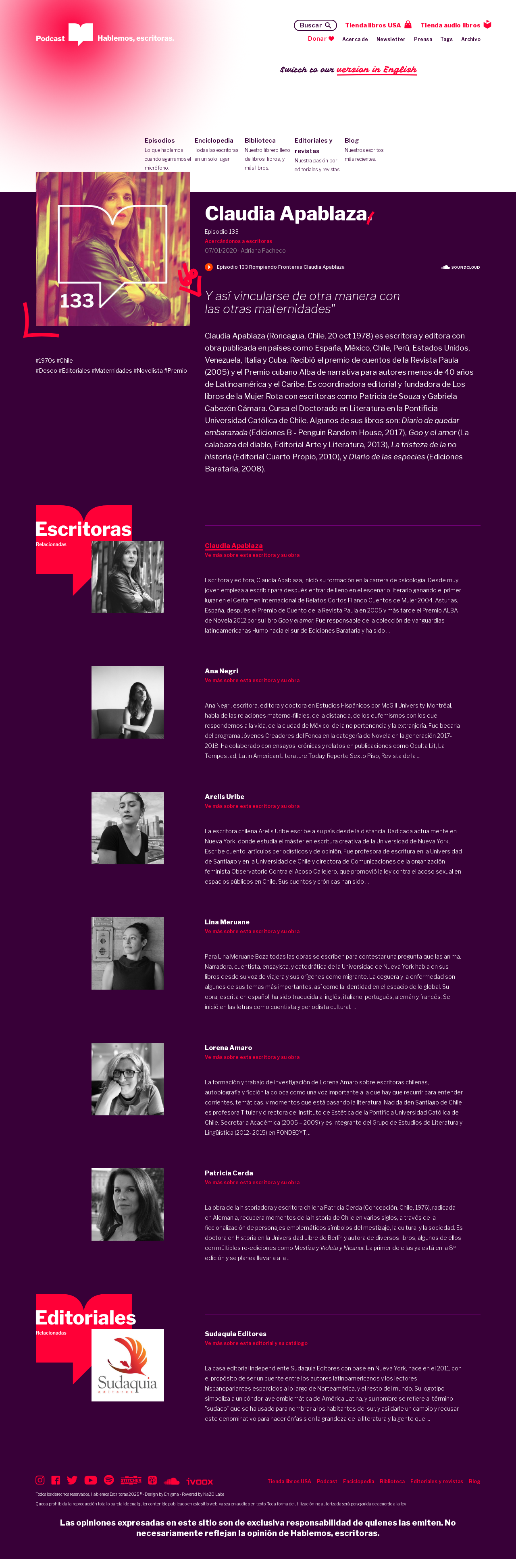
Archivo (471, 39)
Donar (317, 38)
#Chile (64, 360)
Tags (446, 39)
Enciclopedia (218, 150)
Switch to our (348, 70)
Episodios (168, 154)
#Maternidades (112, 370)
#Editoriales (74, 370)
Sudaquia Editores (315, 1368)
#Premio (175, 370)
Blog (368, 150)
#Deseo (46, 370)
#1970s (45, 360)
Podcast (327, 1481)
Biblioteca (268, 154)
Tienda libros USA (373, 25)
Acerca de (355, 39)
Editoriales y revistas (318, 155)
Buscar (311, 25)
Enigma (171, 1494)
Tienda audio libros (450, 25)
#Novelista (148, 370)
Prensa (423, 39)
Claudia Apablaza (279, 580)
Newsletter (391, 39)
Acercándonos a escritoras (238, 241)
